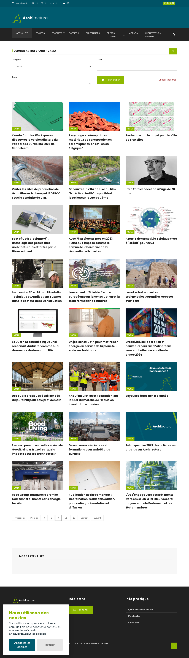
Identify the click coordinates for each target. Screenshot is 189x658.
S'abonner (80, 610)
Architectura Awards (153, 35)
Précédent (20, 518)
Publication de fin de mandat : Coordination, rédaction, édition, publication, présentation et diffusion (92, 501)
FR (41, 3)
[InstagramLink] (69, 3)
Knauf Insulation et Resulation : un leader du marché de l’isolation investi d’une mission (93, 400)
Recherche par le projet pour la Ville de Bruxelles (151, 138)
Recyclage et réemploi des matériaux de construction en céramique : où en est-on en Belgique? (90, 142)
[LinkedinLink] (64, 3)
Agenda (133, 33)
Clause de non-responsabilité (91, 643)
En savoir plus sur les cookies (27, 633)
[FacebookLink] (60, 3)
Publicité (169, 3)
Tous (14, 77)
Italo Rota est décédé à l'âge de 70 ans (150, 191)
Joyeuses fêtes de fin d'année (147, 396)
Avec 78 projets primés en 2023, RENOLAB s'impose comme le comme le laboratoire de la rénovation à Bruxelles (91, 245)
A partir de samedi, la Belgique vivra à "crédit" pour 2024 (151, 241)
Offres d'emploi (116, 35)
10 (66, 518)
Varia (16, 129)
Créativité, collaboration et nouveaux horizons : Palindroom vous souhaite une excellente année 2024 (148, 348)
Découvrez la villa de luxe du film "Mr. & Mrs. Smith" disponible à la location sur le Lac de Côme (92, 193)
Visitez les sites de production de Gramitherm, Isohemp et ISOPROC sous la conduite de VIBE (36, 193)
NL (33, 3)
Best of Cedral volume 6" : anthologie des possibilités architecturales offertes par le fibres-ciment (34, 245)
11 (74, 518)
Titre (99, 59)
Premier (34, 518)
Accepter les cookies (22, 645)
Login (51, 3)
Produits (58, 33)
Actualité (22, 33)
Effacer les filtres (167, 79)
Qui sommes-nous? (140, 609)
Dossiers (74, 33)
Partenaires (93, 33)
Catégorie (16, 59)
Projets (40, 33)
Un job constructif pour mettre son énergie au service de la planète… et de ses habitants (93, 346)
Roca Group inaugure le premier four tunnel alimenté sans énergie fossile (36, 499)
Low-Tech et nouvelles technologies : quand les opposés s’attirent (150, 297)
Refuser (50, 644)
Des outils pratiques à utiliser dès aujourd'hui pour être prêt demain (36, 398)
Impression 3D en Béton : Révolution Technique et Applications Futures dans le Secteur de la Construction (37, 297)
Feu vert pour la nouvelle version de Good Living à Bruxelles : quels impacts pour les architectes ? (37, 449)
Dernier (84, 518)
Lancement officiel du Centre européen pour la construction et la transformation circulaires (94, 297)
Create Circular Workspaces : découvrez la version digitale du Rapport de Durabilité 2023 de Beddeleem (35, 142)
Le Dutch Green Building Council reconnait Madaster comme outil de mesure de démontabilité (35, 346)
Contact (133, 622)
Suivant (97, 518)
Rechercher (111, 79)
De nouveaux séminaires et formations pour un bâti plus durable (89, 449)
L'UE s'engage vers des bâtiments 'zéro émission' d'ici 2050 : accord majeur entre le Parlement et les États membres (149, 501)
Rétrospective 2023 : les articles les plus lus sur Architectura (151, 447)
